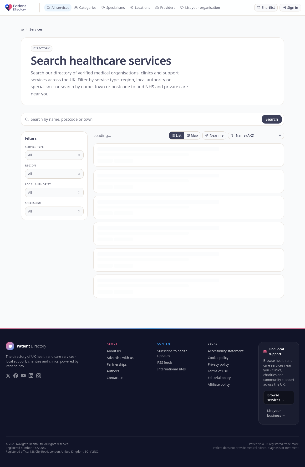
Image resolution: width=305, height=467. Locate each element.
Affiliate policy (219, 384)
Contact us (115, 377)
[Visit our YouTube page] (23, 375)
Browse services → (275, 397)
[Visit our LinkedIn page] (31, 375)
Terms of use (218, 371)
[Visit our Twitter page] (8, 375)
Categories (85, 7)
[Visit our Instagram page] (38, 375)
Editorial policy (219, 377)
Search (272, 119)
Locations (140, 7)
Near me (214, 135)
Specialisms (113, 7)
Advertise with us (120, 357)
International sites (171, 369)
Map (192, 135)
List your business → (276, 413)
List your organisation (200, 7)
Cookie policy (218, 357)
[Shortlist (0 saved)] (266, 7)
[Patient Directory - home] (22, 7)
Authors (113, 371)
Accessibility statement (226, 351)
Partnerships (117, 364)
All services (58, 7)
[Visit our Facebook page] (15, 375)
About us (114, 351)
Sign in (290, 7)
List (176, 135)
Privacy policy (218, 364)
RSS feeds (165, 362)
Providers (165, 7)
